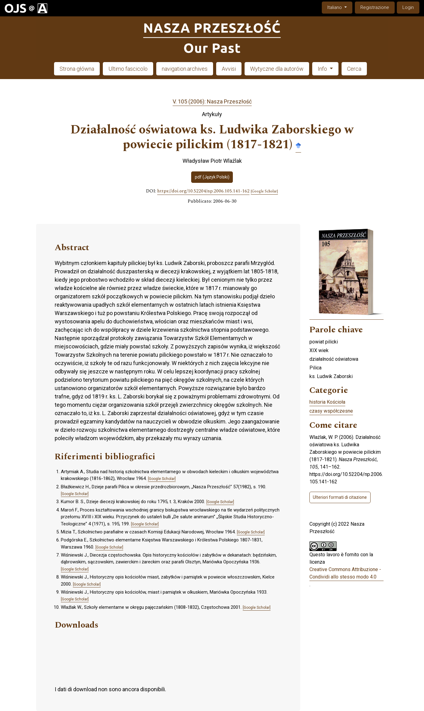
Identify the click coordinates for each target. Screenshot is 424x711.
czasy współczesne (331, 411)
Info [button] (323, 68)
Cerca (354, 68)
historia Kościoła (327, 402)
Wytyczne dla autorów (277, 68)
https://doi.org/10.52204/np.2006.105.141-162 (203, 191)
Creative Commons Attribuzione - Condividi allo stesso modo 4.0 (345, 573)
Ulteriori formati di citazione (340, 497)
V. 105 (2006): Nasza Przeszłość (212, 101)
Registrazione (374, 7)
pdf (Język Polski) (212, 177)
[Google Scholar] (264, 191)
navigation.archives (185, 68)
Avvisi (229, 68)
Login (408, 7)
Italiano (339, 7)
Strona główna (77, 68)
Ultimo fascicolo (128, 68)
